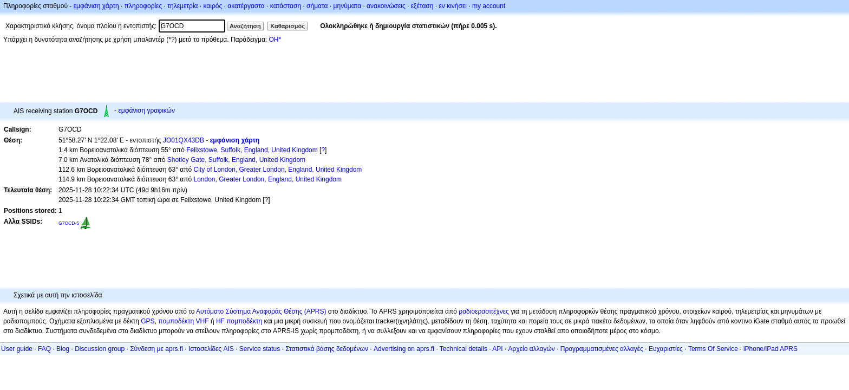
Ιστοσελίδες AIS (211, 349)
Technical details (463, 349)
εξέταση (422, 6)
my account (488, 6)
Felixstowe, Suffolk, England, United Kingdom (252, 150)
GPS (147, 321)
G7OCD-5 (68, 223)
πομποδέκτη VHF (183, 321)
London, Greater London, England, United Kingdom (267, 179)
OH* (275, 39)
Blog (62, 349)
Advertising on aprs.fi (404, 349)
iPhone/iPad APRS (770, 349)
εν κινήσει (452, 6)
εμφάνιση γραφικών (146, 110)
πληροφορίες (143, 6)
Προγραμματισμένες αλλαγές (601, 349)
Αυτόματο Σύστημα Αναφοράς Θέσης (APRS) (261, 311)
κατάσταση (285, 6)
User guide (16, 349)
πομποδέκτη (244, 321)
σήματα (317, 6)
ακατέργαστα (246, 6)
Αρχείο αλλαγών (531, 349)
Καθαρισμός (287, 26)
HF (220, 321)
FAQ (44, 349)
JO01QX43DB (183, 140)
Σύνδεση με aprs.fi (156, 349)
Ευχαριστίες (666, 349)
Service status (259, 349)
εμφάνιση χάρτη (96, 6)
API (497, 349)
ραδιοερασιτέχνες (484, 311)
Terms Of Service (713, 349)
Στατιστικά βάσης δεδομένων (326, 349)
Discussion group (100, 349)
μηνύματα (348, 6)
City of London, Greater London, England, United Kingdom (277, 169)
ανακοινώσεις (386, 6)
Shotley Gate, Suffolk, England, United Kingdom (236, 160)
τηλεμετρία (182, 6)
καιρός (213, 6)
